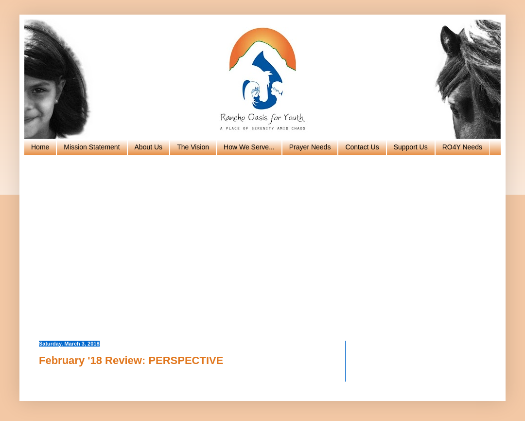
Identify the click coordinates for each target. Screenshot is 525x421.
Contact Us (362, 147)
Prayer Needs (310, 147)
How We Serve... (249, 147)
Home (40, 147)
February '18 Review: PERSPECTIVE (131, 360)
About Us (149, 147)
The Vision (193, 147)
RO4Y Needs (462, 147)
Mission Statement (92, 147)
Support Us (411, 147)
